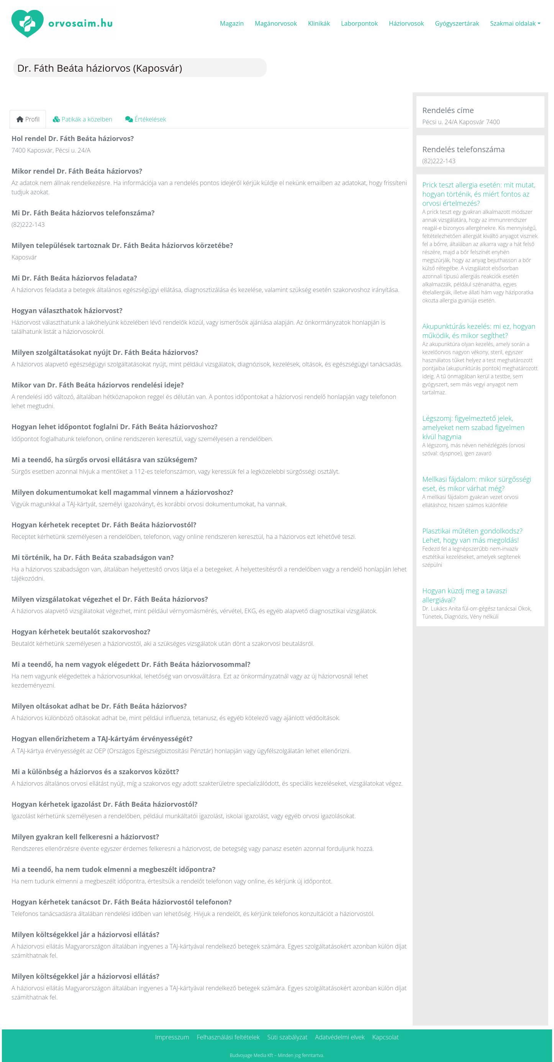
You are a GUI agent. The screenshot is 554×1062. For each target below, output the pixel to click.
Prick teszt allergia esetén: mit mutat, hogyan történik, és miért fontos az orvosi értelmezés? (478, 194)
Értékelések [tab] (145, 119)
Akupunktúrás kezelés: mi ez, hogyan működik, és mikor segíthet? (479, 331)
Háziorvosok (406, 23)
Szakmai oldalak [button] (513, 23)
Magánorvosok (276, 23)
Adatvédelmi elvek (340, 1037)
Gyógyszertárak (457, 23)
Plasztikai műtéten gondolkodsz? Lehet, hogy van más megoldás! (472, 535)
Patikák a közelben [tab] (82, 119)
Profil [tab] (27, 119)
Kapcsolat (385, 1037)
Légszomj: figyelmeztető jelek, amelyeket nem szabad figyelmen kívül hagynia (473, 427)
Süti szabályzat (287, 1037)
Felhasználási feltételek (228, 1037)
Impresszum (172, 1037)
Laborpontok (359, 23)
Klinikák (319, 23)
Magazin (232, 23)
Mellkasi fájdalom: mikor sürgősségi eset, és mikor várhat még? (476, 483)
